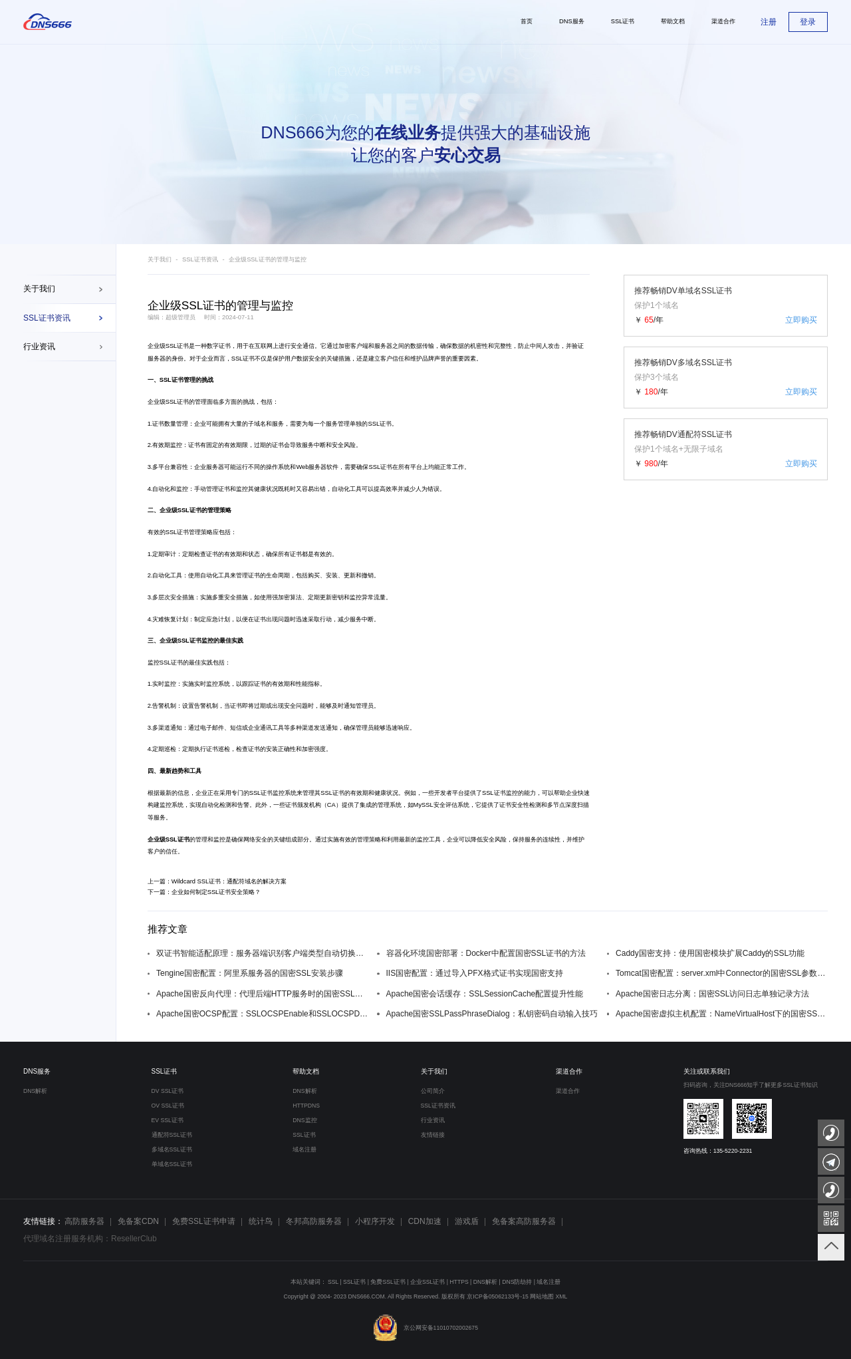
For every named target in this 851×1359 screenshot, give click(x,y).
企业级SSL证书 (168, 346)
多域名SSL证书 (172, 1149)
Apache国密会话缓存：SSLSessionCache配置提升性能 (485, 993)
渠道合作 (569, 1071)
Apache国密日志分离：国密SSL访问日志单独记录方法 (712, 993)
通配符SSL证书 (172, 1135)
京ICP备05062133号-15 (497, 1296)
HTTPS (458, 1282)
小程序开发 (375, 1221)
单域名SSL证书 (172, 1164)
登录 (808, 22)
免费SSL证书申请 (203, 1221)
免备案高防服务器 (524, 1221)
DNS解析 (35, 1091)
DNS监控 (304, 1120)
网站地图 (542, 1296)
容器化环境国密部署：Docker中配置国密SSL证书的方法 (486, 953)
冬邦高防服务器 (314, 1221)
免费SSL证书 (387, 1282)
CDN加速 (424, 1221)
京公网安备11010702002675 (425, 1327)
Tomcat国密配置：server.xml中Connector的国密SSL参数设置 (722, 973)
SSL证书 (165, 1071)
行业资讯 (39, 346)
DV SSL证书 (168, 1091)
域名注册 (304, 1149)
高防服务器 (84, 1221)
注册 (769, 22)
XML (562, 1296)
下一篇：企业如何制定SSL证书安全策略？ (204, 892)
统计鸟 (261, 1221)
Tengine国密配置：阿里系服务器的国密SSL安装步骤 (249, 973)
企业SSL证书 (427, 1282)
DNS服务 (37, 1071)
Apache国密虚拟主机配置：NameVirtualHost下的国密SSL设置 (722, 1013)
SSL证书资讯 (46, 318)
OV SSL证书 (168, 1105)
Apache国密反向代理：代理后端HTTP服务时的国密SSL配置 (262, 993)
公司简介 (433, 1091)
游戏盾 (467, 1221)
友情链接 (433, 1135)
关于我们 (39, 288)
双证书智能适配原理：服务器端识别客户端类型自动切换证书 (262, 953)
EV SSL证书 (167, 1120)
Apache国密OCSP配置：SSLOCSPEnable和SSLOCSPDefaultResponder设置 (262, 1013)
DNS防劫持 (517, 1282)
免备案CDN (138, 1221)
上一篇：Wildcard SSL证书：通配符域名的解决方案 (217, 881)
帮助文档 (306, 1071)
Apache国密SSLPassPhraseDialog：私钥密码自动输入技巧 (492, 1013)
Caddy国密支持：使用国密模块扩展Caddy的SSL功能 (710, 953)
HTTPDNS (306, 1105)
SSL (333, 1282)
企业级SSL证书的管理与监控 (267, 259)
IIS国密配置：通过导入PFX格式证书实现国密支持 (474, 973)
